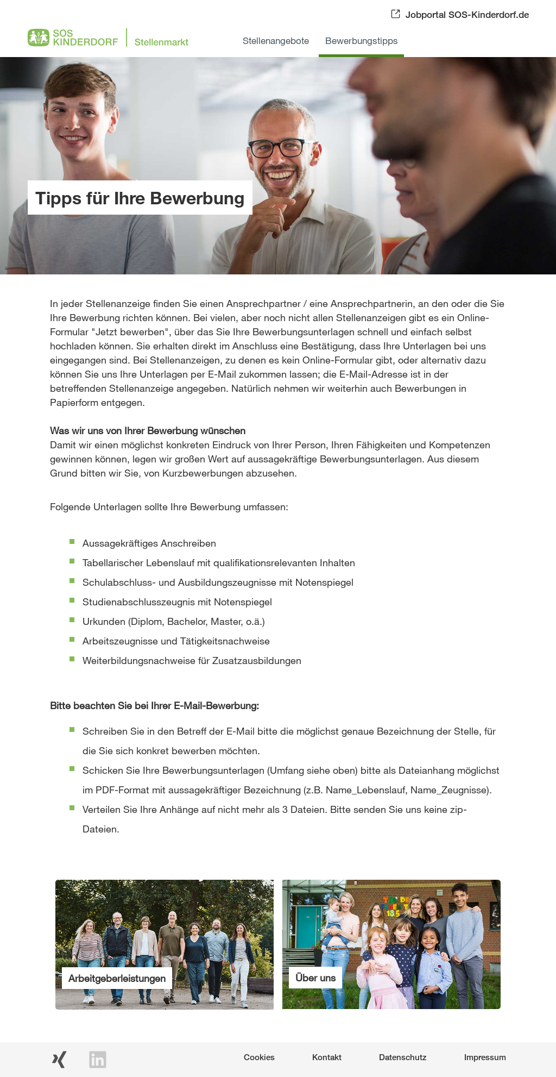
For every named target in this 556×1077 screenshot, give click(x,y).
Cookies (259, 1057)
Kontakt (327, 1057)
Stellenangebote (276, 40)
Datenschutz (403, 1057)
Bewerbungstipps (361, 40)
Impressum (485, 1057)
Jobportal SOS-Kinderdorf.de (467, 14)
